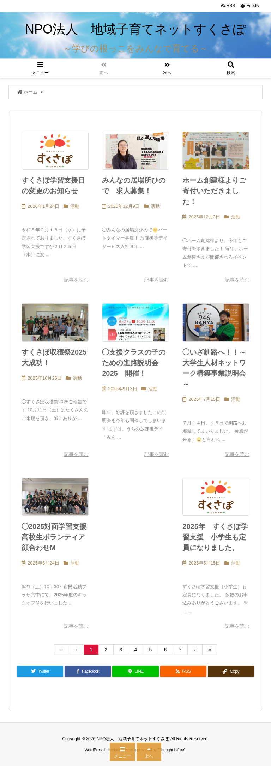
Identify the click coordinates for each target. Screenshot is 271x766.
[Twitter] (40, 671)
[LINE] (135, 671)
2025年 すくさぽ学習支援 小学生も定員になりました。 (215, 537)
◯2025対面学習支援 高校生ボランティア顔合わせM (58, 537)
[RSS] (183, 671)
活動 (74, 206)
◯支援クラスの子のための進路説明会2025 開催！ (133, 362)
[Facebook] (88, 671)
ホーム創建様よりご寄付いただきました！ (214, 190)
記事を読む (76, 280)
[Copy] (231, 671)
